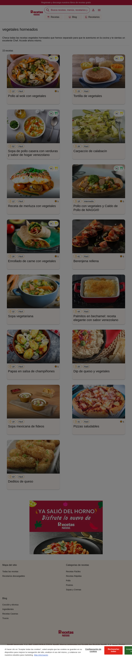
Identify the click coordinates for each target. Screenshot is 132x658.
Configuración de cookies (93, 653)
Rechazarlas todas (113, 653)
